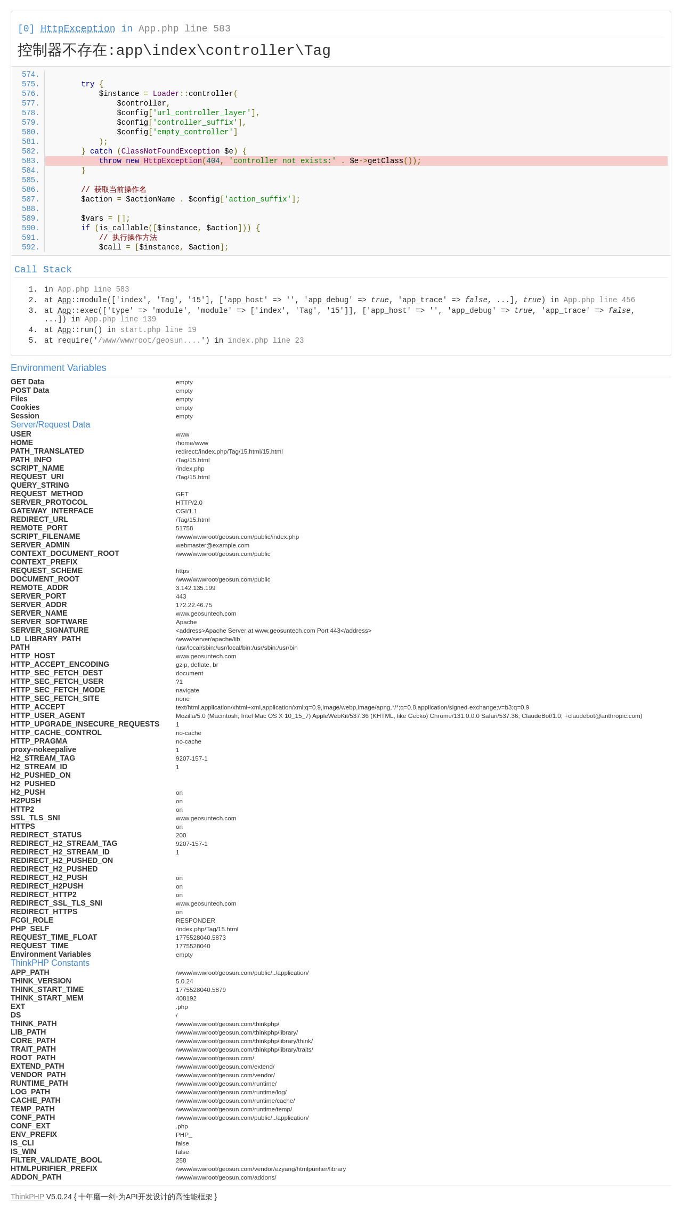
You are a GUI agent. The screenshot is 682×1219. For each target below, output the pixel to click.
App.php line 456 (599, 300)
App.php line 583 (185, 28)
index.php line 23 (266, 340)
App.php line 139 (120, 319)
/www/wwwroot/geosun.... (149, 340)
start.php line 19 (158, 330)
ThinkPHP (27, 1196)
